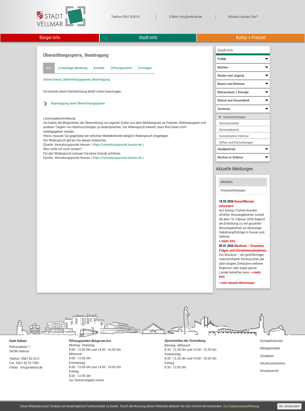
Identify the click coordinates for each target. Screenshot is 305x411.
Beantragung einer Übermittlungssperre (78, 103)
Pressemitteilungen (233, 190)
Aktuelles (227, 182)
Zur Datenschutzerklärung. (241, 406)
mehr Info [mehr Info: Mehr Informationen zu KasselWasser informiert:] (228, 241)
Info (49, 68)
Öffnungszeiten (121, 68)
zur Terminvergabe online (86, 380)
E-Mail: (14, 367)
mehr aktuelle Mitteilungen (238, 282)
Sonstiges (145, 68)
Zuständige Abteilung (72, 68)
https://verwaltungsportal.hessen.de (117, 145)
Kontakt (99, 68)
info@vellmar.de (31, 367)
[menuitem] (243, 50)
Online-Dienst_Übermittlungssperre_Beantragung (76, 79)
